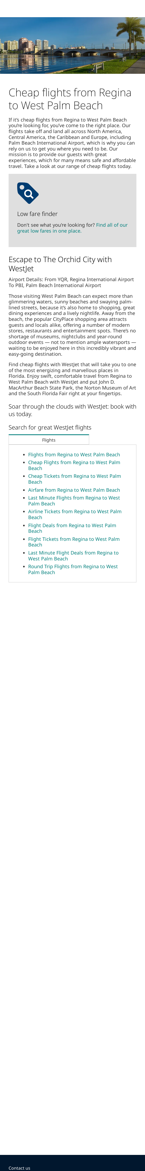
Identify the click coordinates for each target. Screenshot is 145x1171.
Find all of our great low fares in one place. (72, 228)
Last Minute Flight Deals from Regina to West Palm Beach (73, 555)
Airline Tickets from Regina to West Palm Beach (75, 514)
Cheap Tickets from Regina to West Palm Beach (74, 479)
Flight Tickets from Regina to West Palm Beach (74, 542)
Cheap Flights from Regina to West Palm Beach (74, 465)
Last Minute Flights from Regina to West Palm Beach (74, 500)
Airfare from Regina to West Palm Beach (74, 490)
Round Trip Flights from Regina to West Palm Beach (73, 569)
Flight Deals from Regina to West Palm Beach (72, 528)
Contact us (19, 1168)
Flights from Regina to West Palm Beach (74, 454)
